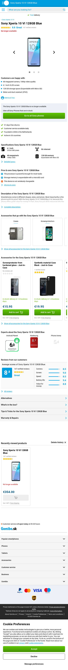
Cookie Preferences (39, 614)
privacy (22, 643)
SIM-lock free (8, 97)
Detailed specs (8, 162)
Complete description (10, 207)
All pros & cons (8, 185)
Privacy (21, 614)
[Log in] (54, 3)
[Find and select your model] (36, 10)
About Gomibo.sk (11, 614)
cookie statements (36, 643)
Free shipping (14, 318)
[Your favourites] (59, 3)
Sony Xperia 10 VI (8, 20)
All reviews (6, 391)
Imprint (28, 614)
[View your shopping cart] (64, 3)
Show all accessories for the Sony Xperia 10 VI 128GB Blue (25, 249)
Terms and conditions (55, 614)
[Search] (64, 10)
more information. (56, 611)
